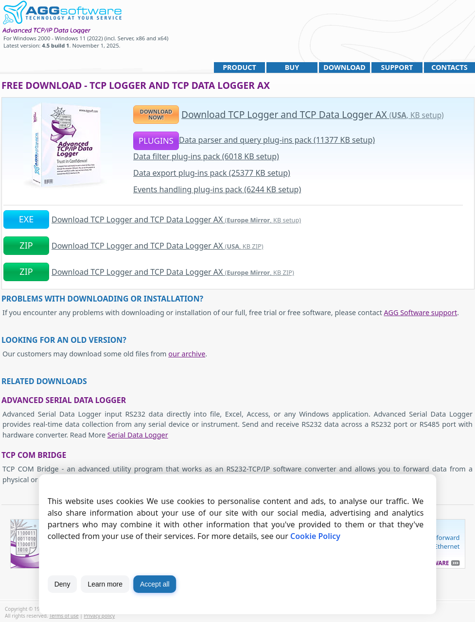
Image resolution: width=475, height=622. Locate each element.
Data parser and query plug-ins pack (277, 139)
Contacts (449, 67)
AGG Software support (420, 312)
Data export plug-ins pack (211, 173)
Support (397, 67)
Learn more (105, 584)
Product (239, 67)
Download (344, 67)
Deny (62, 584)
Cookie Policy (315, 536)
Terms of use (64, 615)
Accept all (155, 584)
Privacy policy (99, 615)
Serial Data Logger (137, 434)
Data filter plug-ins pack (206, 156)
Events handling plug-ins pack (217, 189)
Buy (292, 67)
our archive (186, 353)
